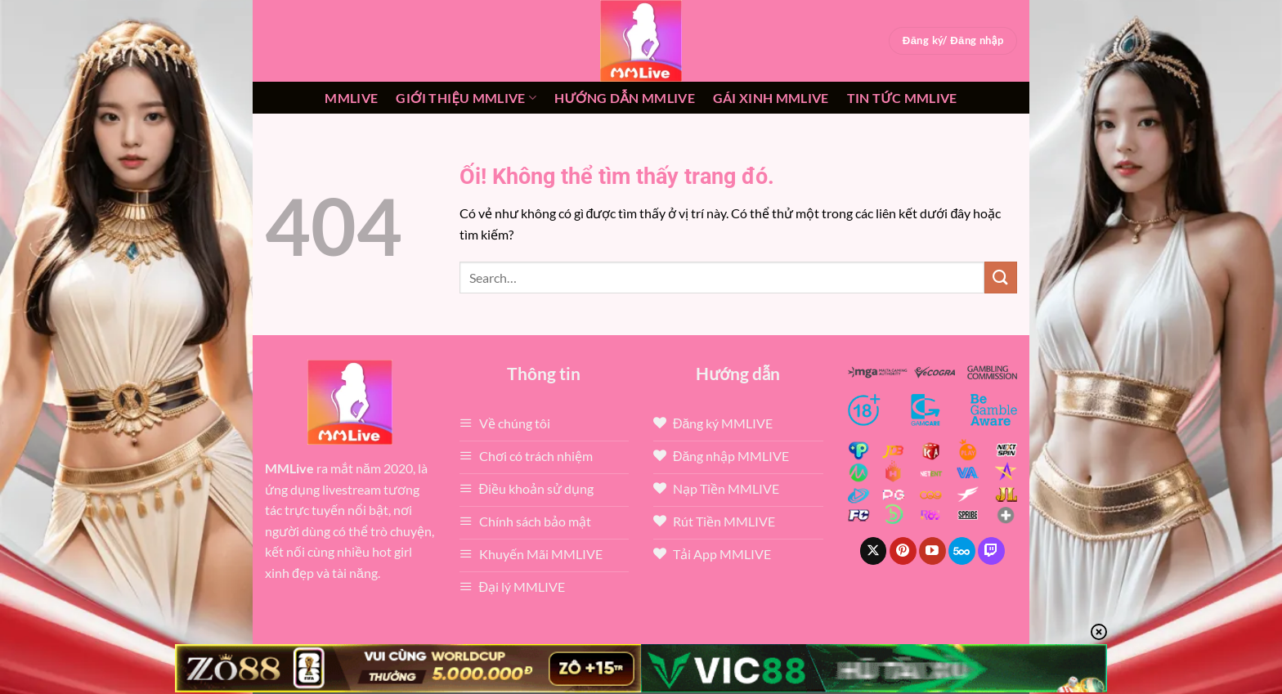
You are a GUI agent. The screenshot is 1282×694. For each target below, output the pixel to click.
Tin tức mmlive (902, 97)
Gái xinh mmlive (771, 97)
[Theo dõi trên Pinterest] (903, 551)
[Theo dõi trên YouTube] (932, 551)
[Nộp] (1000, 277)
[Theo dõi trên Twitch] (991, 551)
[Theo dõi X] (873, 551)
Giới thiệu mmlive (466, 98)
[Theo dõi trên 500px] (961, 551)
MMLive (351, 97)
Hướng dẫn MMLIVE (624, 97)
